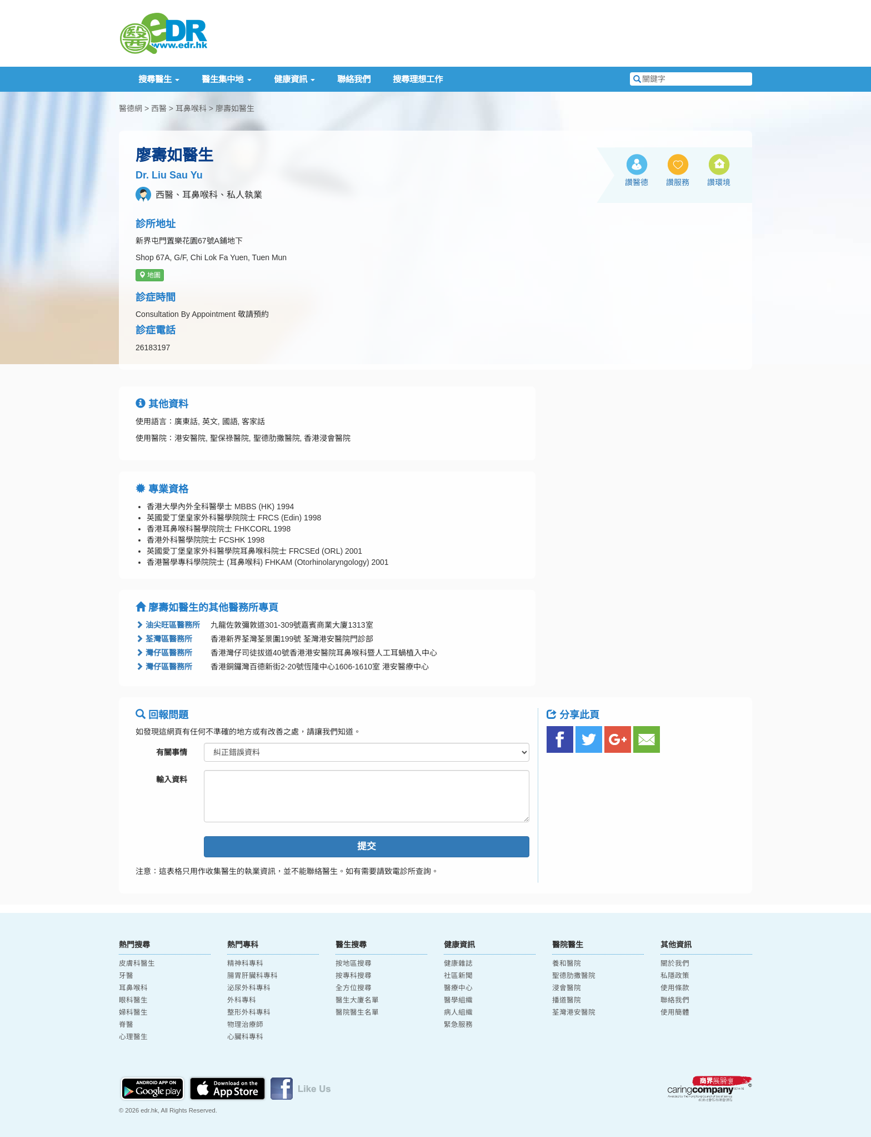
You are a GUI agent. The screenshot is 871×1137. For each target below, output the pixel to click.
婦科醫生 (133, 1012)
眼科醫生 (133, 1000)
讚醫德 (636, 182)
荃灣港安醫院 (573, 1012)
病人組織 (458, 1012)
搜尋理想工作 (418, 79)
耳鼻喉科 (191, 108)
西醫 (159, 108)
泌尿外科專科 (249, 988)
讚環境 (718, 182)
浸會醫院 (566, 988)
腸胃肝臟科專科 (252, 976)
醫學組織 (458, 1000)
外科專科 (241, 1000)
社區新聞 (458, 976)
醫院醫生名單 (357, 1012)
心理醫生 (133, 1037)
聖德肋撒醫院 (573, 976)
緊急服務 (458, 1025)
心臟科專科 (245, 1037)
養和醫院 (566, 963)
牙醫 (126, 976)
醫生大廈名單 (357, 1000)
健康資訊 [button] (294, 79)
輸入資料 (171, 779)
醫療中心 (458, 988)
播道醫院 (566, 1000)
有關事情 (171, 752)
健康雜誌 (458, 963)
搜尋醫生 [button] (158, 79)
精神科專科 (245, 963)
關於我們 (674, 963)
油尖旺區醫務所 (168, 624)
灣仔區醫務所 (164, 652)
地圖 (150, 275)
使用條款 (674, 988)
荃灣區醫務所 (164, 638)
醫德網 (130, 108)
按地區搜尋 (354, 963)
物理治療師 (245, 1025)
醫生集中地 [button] (226, 79)
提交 (366, 846)
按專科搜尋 (354, 976)
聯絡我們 (354, 79)
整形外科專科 (249, 1012)
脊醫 (126, 1025)
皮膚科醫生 (137, 963)
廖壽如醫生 (235, 108)
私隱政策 (674, 976)
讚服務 (677, 182)
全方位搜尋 (354, 988)
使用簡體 (674, 1012)
